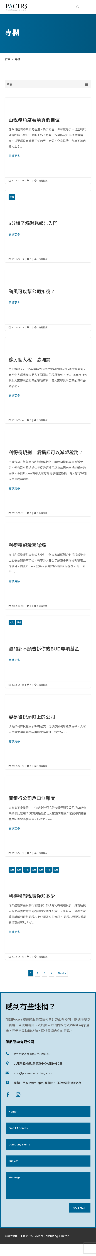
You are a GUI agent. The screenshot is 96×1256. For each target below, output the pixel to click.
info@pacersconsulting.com (33, 1073)
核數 (12, 197)
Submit (79, 1207)
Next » (62, 973)
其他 (12, 622)
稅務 (12, 869)
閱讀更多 (14, 156)
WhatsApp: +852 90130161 (32, 1054)
